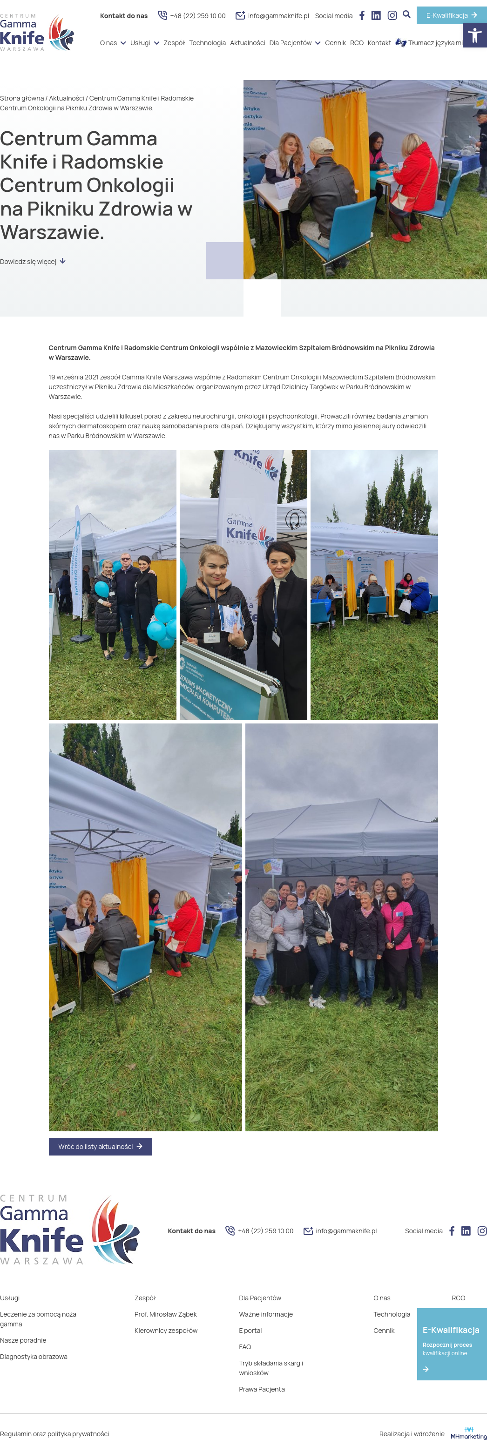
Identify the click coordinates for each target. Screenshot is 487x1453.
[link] (475, 35)
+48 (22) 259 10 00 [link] (192, 15)
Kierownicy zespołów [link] (166, 1330)
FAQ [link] (245, 1346)
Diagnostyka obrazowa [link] (34, 1356)
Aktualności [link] (247, 42)
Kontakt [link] (379, 42)
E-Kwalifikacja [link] (447, 15)
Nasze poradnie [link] (23, 1340)
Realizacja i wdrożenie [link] (433, 1433)
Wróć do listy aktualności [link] (96, 1146)
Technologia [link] (207, 42)
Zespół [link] (174, 42)
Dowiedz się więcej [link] (33, 261)
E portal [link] (250, 1330)
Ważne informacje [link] (266, 1314)
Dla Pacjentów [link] (291, 42)
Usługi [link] (140, 42)
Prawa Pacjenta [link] (262, 1389)
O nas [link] (108, 42)
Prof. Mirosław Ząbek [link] (166, 1314)
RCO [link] (357, 42)
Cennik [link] (335, 42)
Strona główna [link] (22, 98)
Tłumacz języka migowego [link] (441, 42)
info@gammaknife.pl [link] (272, 15)
